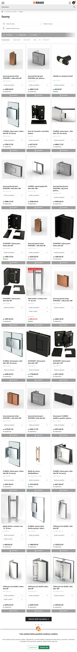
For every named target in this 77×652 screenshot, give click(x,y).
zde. (56, 641)
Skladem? (46, 40)
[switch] (40, 40)
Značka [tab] (35, 35)
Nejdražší (27, 40)
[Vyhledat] (38, 7)
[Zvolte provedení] (13, 85)
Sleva (35, 40)
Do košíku (14, 95)
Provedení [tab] (9, 35)
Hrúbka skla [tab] (22, 35)
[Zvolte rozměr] (38, 311)
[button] (3, 11)
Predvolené (5, 40)
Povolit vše (44, 647)
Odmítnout (33, 647)
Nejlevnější (16, 40)
